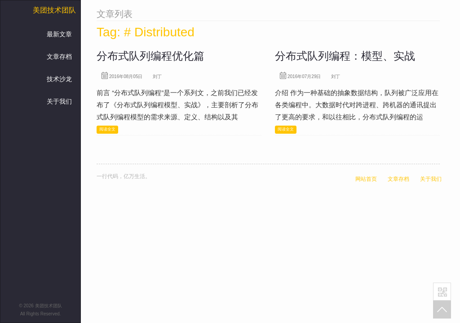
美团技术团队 (54, 10)
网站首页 (366, 179)
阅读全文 (107, 129)
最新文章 (59, 34)
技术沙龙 (59, 79)
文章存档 (59, 56)
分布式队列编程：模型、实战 (345, 56)
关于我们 (59, 101)
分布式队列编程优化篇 (150, 56)
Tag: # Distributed (146, 32)
